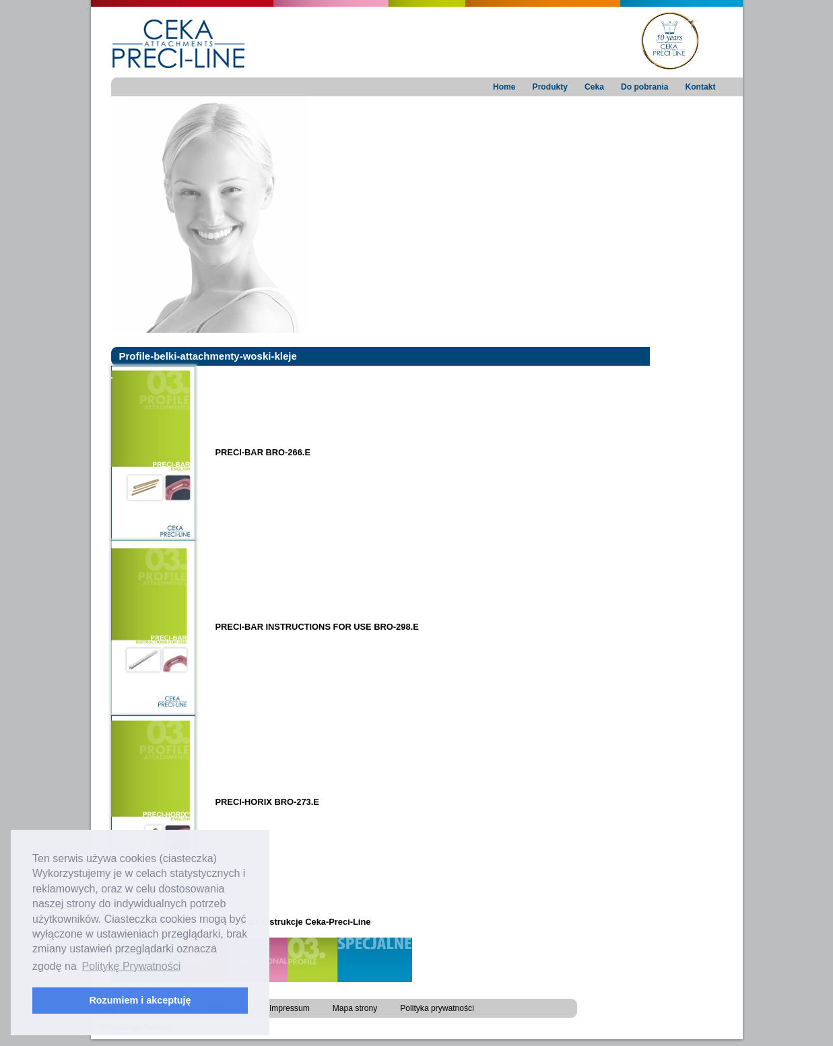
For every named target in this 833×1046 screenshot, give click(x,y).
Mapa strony (355, 1008)
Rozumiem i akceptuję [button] (140, 1000)
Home (504, 87)
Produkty (550, 87)
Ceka (594, 87)
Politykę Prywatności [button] (130, 966)
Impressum (289, 1008)
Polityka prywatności (437, 1008)
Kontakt (700, 87)
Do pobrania (645, 87)
